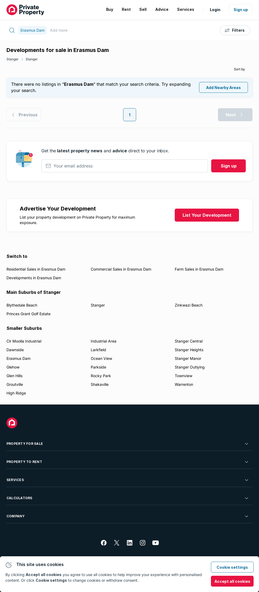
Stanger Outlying (190, 367)
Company (127, 516)
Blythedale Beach (21, 305)
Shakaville (100, 384)
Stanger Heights (189, 349)
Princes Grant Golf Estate (28, 313)
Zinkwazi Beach (189, 305)
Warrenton (184, 384)
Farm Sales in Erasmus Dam (199, 269)
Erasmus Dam (18, 358)
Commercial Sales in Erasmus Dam (121, 269)
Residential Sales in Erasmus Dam (35, 269)
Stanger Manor (188, 358)
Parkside (98, 367)
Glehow (12, 367)
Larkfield (98, 349)
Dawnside (15, 349)
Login (215, 9)
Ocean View (101, 358)
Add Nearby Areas (223, 87)
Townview (183, 375)
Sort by (239, 69)
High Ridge (16, 393)
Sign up (241, 9)
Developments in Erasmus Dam (33, 277)
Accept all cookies (232, 581)
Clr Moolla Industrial (23, 341)
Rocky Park (101, 375)
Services (127, 480)
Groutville (14, 384)
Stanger (12, 59)
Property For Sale (127, 443)
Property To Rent (127, 462)
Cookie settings (232, 567)
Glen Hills (14, 375)
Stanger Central (189, 341)
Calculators (127, 498)
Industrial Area (103, 341)
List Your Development (207, 215)
